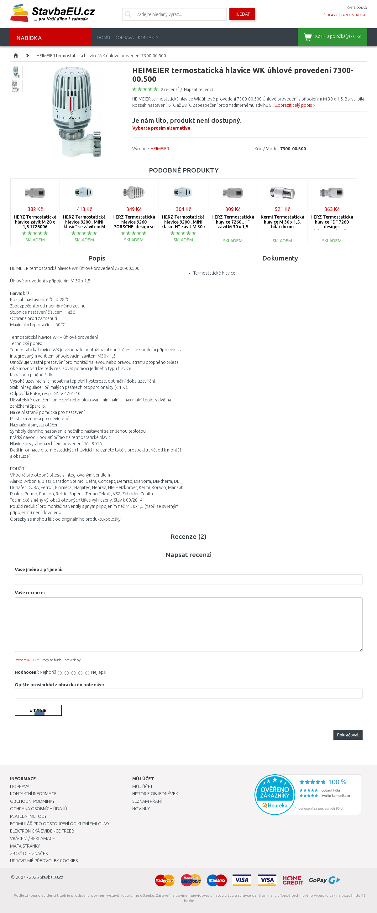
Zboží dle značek (29, 853)
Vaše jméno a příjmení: (38, 569)
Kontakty (148, 37)
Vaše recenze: (30, 592)
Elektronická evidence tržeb (42, 830)
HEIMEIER (160, 148)
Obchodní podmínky (32, 801)
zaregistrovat (354, 15)
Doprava (124, 37)
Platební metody (28, 816)
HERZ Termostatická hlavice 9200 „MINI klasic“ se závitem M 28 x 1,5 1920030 (84, 224)
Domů (103, 37)
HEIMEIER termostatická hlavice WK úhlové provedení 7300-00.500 (101, 55)
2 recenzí (170, 89)
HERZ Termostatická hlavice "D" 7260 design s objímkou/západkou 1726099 (332, 226)
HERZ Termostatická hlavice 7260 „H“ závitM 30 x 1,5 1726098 (233, 224)
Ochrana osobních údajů (38, 808)
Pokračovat (348, 734)
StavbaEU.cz (51, 877)
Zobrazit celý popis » (295, 105)
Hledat (242, 14)
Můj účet (142, 786)
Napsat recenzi (198, 89)
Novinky (141, 808)
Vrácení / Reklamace (32, 838)
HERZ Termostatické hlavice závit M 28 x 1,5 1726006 (35, 221)
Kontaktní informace (33, 793)
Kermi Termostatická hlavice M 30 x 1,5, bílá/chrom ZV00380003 (282, 224)
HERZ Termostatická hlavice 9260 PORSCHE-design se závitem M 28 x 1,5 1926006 (134, 226)
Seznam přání (147, 801)
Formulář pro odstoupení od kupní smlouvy (59, 823)
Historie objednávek (155, 793)
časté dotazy (357, 7)
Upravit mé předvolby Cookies (44, 860)
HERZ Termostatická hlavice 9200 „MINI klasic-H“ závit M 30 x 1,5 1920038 (183, 224)
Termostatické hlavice (214, 273)
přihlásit (330, 15)
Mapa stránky (25, 846)
